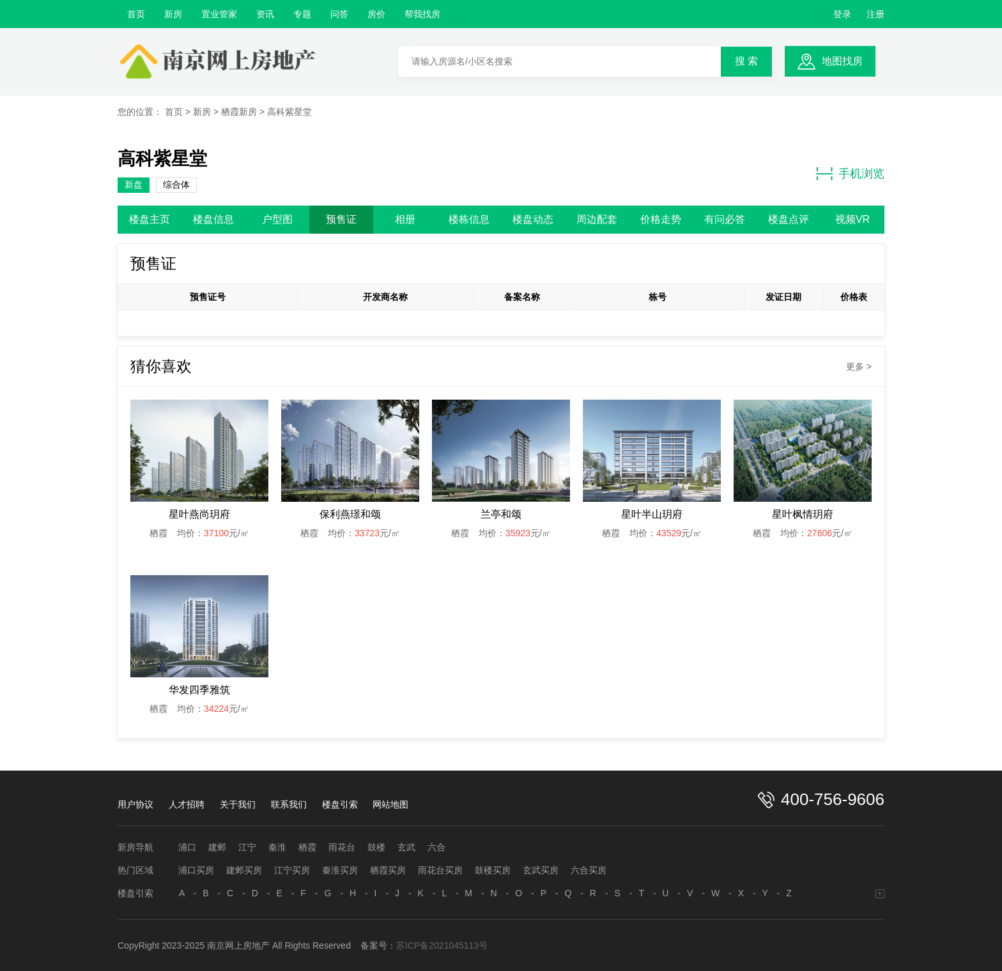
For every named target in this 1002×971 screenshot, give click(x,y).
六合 (436, 847)
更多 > (859, 366)
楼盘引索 (340, 804)
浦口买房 (196, 870)
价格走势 (660, 219)
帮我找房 (422, 14)
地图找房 (842, 61)
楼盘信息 (213, 219)
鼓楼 (376, 847)
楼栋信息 (469, 219)
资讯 (265, 14)
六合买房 (588, 870)
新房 (173, 14)
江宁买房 (292, 870)
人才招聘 (186, 804)
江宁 (247, 847)
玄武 (406, 847)
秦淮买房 (340, 870)
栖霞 (307, 847)
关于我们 (238, 804)
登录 (842, 14)
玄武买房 (541, 870)
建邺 (217, 847)
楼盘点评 (788, 219)
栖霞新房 (239, 112)
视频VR (852, 219)
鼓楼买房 (493, 870)
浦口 (187, 847)
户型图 (277, 219)
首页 (136, 14)
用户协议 (135, 804)
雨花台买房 (440, 870)
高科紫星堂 (289, 112)
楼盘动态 (533, 219)
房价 (376, 14)
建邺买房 (244, 870)
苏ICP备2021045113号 (442, 945)
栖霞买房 (388, 870)
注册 (875, 14)
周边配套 (596, 219)
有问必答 (724, 219)
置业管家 (219, 14)
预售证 (341, 219)
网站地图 (390, 804)
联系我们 (289, 804)
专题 (302, 14)
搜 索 (746, 61)
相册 (405, 219)
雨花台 (341, 847)
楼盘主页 (149, 219)
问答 (339, 14)
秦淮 (277, 847)
